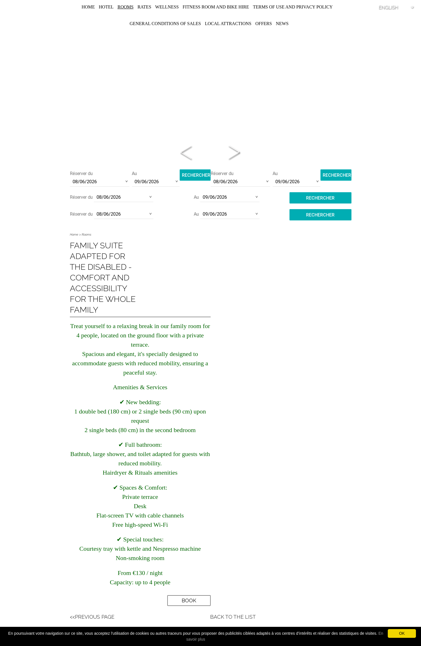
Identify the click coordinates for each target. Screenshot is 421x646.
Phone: (211, 143)
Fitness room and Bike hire (216, 7)
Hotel (106, 7)
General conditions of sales (165, 23)
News (282, 23)
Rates (144, 7)
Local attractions (228, 23)
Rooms (125, 7)
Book (189, 600)
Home (88, 7)
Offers (263, 23)
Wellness (167, 7)
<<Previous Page (92, 617)
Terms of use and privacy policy (293, 7)
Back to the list (233, 617)
